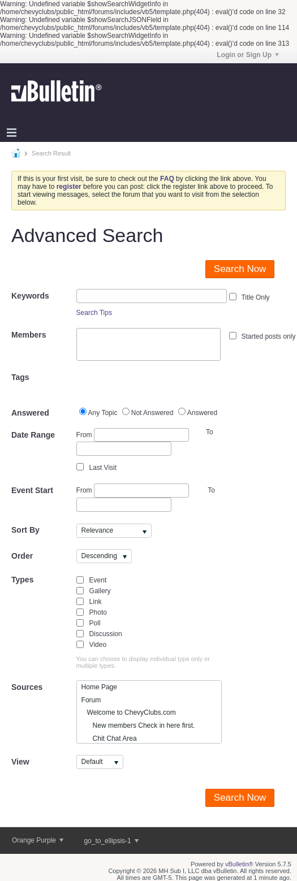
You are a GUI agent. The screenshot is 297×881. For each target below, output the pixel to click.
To (211, 490)
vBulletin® (239, 864)
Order (22, 555)
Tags (20, 377)
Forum (91, 700)
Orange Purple (37, 840)
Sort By (25, 529)
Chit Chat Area (109, 738)
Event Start (32, 490)
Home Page (99, 687)
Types (22, 579)
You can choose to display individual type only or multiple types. (143, 662)
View (20, 761)
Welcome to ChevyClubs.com (128, 712)
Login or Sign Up (248, 55)
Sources (26, 687)
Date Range (33, 434)
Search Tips (94, 313)
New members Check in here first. (138, 725)
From (132, 435)
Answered (30, 412)
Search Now (240, 269)
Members (28, 334)
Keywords (30, 295)
